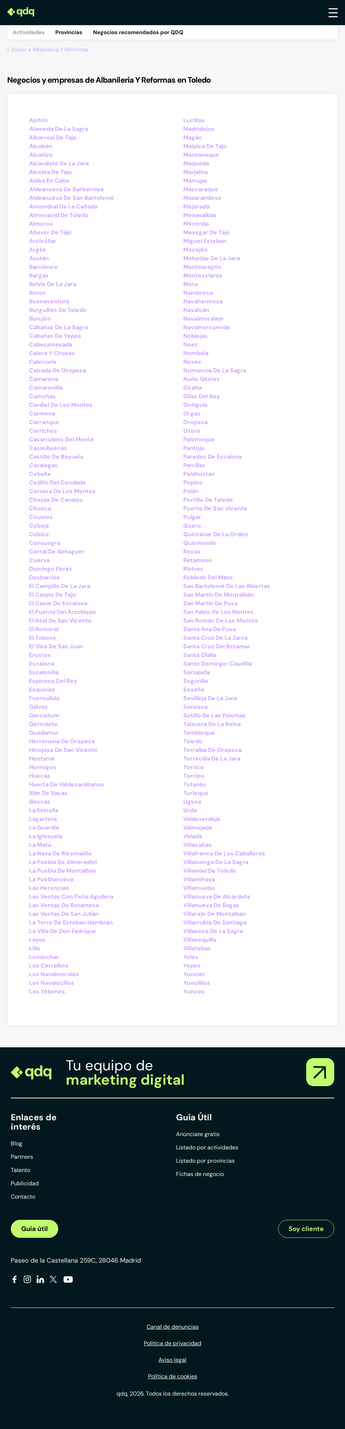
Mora (190, 284)
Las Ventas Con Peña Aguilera (71, 896)
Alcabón (40, 146)
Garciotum (44, 715)
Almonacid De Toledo (58, 215)
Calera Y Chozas (52, 353)
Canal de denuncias (173, 1327)
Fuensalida (44, 698)
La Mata (40, 845)
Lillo (34, 948)
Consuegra (44, 543)
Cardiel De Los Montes (61, 405)
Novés (192, 362)
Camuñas (42, 396)
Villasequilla (199, 939)
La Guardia (44, 827)
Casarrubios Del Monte (61, 439)
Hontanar (42, 758)
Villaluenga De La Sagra (215, 862)
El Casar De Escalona (58, 603)
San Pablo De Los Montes (218, 612)
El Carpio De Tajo (52, 594)
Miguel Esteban (204, 241)
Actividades (29, 32)
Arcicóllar (42, 241)
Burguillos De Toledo (58, 310)
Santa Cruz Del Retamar (216, 646)
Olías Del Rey (201, 396)
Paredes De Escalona (212, 456)
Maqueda (196, 163)
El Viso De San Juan (56, 646)
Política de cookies (172, 1376)
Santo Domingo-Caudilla (217, 663)
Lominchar (44, 957)
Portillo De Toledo (208, 500)
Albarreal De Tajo (53, 137)
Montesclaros (202, 275)
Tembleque (199, 732)
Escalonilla (44, 672)
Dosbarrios (44, 577)
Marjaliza (195, 172)
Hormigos (42, 767)
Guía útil (34, 1228)
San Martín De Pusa (210, 603)
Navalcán (196, 310)
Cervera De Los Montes (62, 491)
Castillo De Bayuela (56, 456)
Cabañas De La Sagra (58, 327)
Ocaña (192, 387)
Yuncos (193, 991)
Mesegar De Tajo (206, 232)
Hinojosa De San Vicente (63, 750)
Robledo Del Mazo (208, 577)
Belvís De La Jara (52, 284)
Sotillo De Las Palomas (214, 715)
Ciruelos (41, 517)
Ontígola (195, 405)
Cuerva (39, 560)
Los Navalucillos (51, 983)
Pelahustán (199, 474)
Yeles (190, 957)
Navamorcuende (206, 327)
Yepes (192, 965)
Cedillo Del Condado (57, 482)
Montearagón (202, 267)
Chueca (40, 508)
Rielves (193, 569)
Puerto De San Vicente (215, 508)
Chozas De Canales (56, 500)
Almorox (41, 224)
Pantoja (193, 448)
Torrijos (194, 776)
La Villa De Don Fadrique (62, 931)
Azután (39, 258)
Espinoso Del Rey (53, 681)
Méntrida (196, 224)
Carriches (43, 431)
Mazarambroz (202, 198)
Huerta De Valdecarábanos (66, 784)
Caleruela (42, 362)
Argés (37, 249)
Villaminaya (199, 879)
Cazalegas (43, 465)
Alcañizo (41, 154)
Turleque (195, 793)
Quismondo (199, 543)
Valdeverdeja (201, 819)
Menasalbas (200, 215)
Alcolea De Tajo (50, 172)
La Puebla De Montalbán (62, 870)
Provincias (68, 32)
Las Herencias (49, 888)
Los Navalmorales (54, 974)
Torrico (193, 767)
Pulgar (192, 517)
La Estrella (43, 810)
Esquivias (42, 689)
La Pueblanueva (51, 879)
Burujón (40, 318)
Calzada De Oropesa (57, 370)
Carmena (42, 413)
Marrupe (195, 180)
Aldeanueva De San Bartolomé (71, 198)
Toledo (192, 741)
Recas (192, 551)
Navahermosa (202, 301)
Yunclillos (196, 983)
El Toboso (42, 638)
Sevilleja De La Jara (210, 698)
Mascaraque (200, 189)
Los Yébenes (47, 991)
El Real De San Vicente (60, 620)
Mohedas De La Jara (211, 258)
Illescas (39, 801)
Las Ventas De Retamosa (64, 905)
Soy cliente (306, 1228)
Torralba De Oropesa (212, 750)
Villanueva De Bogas (211, 905)
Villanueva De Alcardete (216, 896)
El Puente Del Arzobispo (62, 612)
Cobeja (39, 525)
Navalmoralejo (203, 318)
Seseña (193, 689)
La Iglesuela (45, 836)
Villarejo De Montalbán (214, 914)
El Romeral (44, 629)
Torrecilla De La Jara (211, 758)
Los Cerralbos (49, 965)
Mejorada (196, 206)
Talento (20, 1170)
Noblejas (195, 336)
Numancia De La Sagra (214, 370)
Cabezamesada (50, 344)
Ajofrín (38, 120)
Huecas (39, 776)
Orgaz (191, 413)
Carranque (44, 422)
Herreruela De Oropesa (62, 741)
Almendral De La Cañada (63, 206)
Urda (190, 810)
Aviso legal (172, 1360)
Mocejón (195, 249)
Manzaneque (201, 154)
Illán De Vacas (48, 793)
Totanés (194, 784)
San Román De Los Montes (220, 620)
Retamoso (197, 560)
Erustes (40, 655)
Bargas (39, 275)
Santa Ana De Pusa (209, 629)
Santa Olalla (199, 655)
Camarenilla (46, 387)
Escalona (41, 663)
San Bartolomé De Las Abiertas (226, 586)
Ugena (192, 801)
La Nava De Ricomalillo (60, 853)
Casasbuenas (48, 448)
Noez (190, 344)
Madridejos (199, 129)
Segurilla (195, 681)
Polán (191, 491)
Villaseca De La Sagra (213, 931)
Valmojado (197, 827)
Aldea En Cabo (49, 180)
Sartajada (196, 672)
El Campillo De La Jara (59, 586)
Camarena (43, 379)
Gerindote (43, 724)
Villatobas (197, 948)
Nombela (195, 353)
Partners (22, 1157)
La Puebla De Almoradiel (63, 862)
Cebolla (39, 474)
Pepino (193, 482)
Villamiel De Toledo (209, 870)
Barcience (43, 267)
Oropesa (195, 422)
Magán (192, 137)
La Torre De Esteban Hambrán (71, 922)
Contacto (23, 1196)
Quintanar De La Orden (215, 534)
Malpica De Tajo (205, 146)
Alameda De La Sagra (58, 129)
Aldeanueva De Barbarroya (66, 189)
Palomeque (199, 439)
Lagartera (43, 819)
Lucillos (194, 120)
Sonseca (195, 707)
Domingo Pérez (50, 569)
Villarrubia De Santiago (215, 922)
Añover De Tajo (50, 232)
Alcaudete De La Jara (59, 163)
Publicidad (25, 1183)
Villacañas (197, 845)
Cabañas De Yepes (55, 336)
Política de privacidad (172, 1343)
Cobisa (39, 534)
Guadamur (44, 732)
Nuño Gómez (201, 379)
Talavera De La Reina (212, 724)
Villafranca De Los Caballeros (224, 853)
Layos (37, 939)
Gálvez (38, 707)
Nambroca (198, 293)
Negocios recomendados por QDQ (138, 32)
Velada (192, 836)
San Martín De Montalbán (218, 594)
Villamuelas (199, 888)
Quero (192, 525)
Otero (191, 431)
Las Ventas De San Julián (64, 914)
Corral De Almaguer (56, 551)
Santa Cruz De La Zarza (215, 638)
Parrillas (194, 465)
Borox (37, 293)
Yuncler (194, 974)
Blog (16, 1143)
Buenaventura (49, 301)
